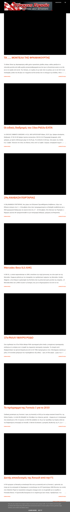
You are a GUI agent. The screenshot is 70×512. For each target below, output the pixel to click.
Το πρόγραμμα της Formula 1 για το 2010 (27, 407)
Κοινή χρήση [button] (7, 76)
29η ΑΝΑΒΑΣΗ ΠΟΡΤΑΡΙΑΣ (19, 197)
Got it (40, 510)
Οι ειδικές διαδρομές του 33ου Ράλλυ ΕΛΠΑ (28, 127)
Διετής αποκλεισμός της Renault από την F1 (28, 477)
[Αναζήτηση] (58, 2)
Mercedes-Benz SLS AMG (18, 267)
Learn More (32, 510)
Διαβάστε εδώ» (62, 76)
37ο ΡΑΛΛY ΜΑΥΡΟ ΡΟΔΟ (18, 337)
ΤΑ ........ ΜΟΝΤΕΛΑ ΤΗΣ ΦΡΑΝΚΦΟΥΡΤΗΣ (27, 57)
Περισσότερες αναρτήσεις (59, 501)
